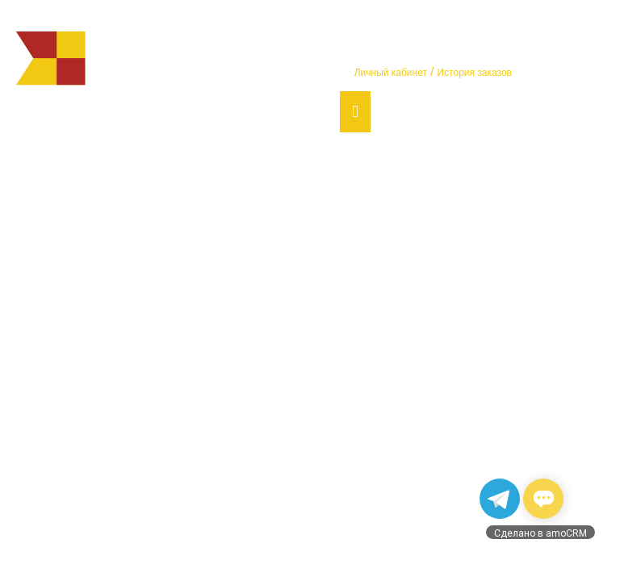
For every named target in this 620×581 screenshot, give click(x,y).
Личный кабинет (390, 72)
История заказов (474, 72)
